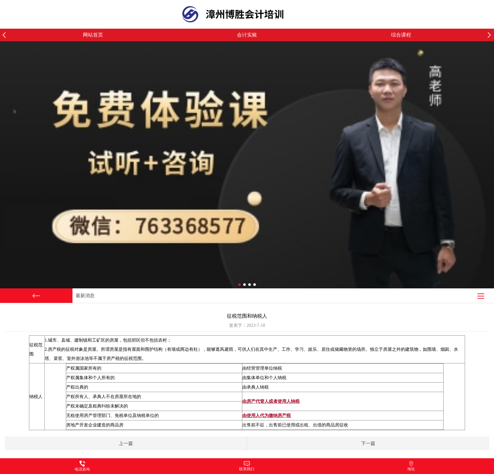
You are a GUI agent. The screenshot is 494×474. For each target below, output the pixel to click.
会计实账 (247, 35)
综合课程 (401, 35)
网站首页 (93, 35)
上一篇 (126, 443)
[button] (491, 35)
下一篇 (368, 443)
